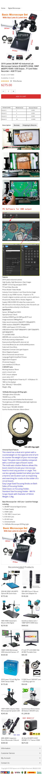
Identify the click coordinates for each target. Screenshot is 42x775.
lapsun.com (16, 768)
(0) (11, 81)
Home (3, 8)
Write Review (17, 81)
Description (6, 125)
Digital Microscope (14, 8)
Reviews (17, 125)
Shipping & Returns (30, 125)
